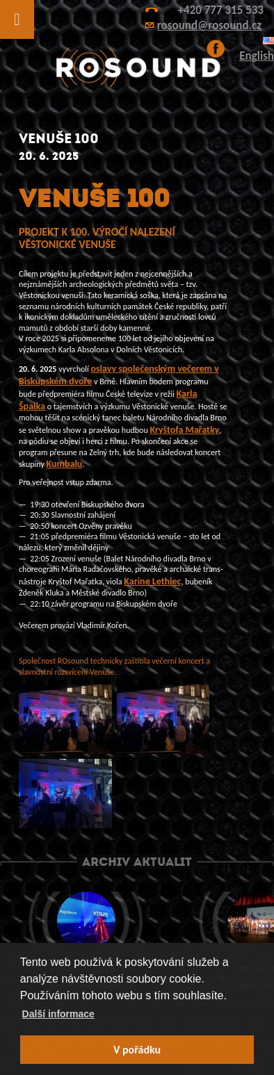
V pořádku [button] (137, 1049)
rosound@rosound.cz (209, 25)
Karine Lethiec (152, 581)
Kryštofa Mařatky (184, 430)
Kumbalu (65, 464)
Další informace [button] (58, 1013)
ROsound (137, 67)
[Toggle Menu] (17, 19)
